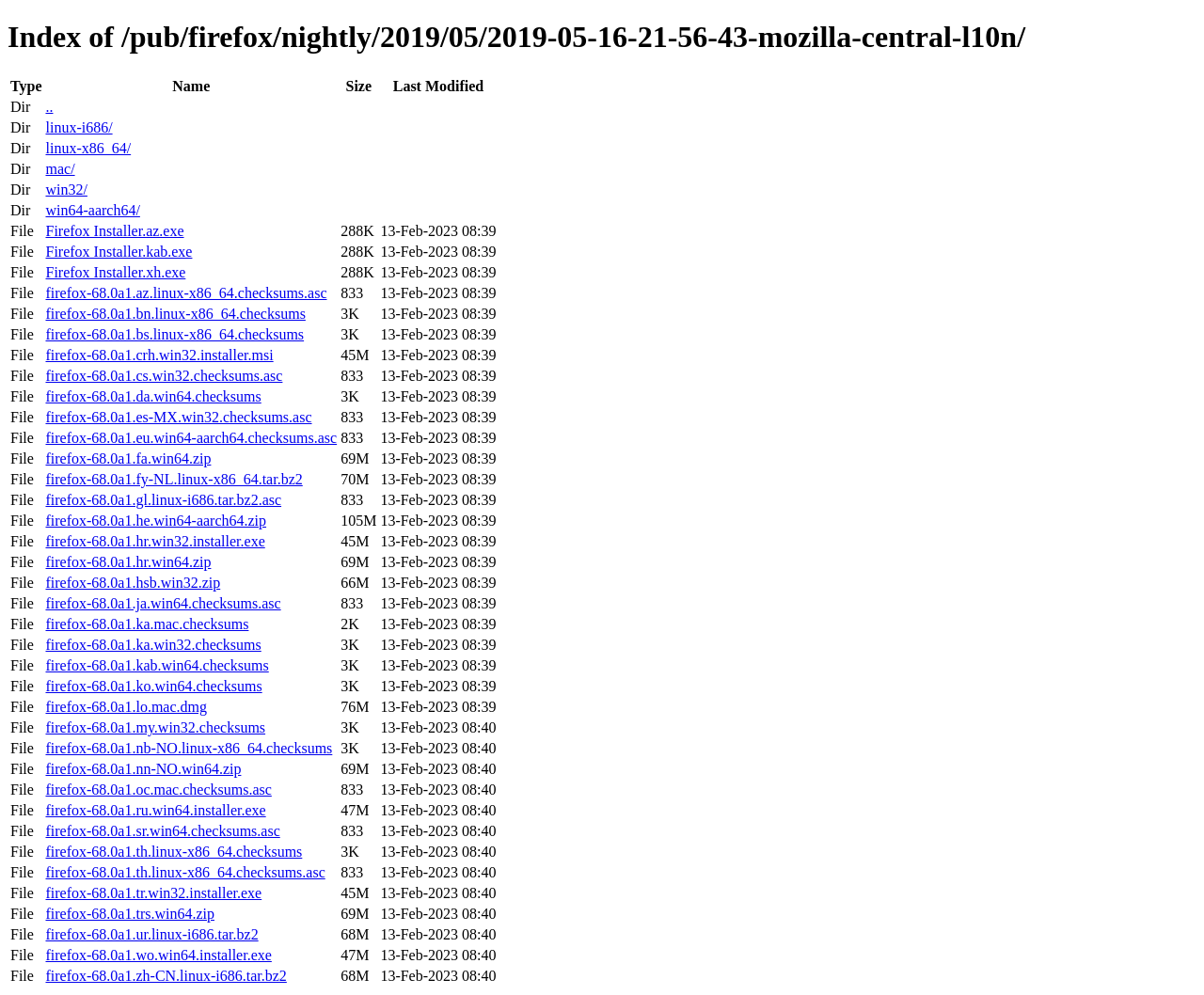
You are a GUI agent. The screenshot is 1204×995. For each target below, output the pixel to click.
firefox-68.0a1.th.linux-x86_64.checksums (173, 852)
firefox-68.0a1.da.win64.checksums (153, 396)
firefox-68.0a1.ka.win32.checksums (153, 645)
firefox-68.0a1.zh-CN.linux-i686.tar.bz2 (165, 976)
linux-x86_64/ (88, 148)
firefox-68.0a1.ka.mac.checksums (146, 624)
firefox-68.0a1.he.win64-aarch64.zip (155, 521)
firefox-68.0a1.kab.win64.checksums (156, 665)
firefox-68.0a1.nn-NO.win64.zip (143, 769)
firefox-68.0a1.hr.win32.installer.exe (154, 541)
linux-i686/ (78, 127)
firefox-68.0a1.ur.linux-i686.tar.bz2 (151, 934)
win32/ (66, 189)
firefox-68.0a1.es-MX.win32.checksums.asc (178, 417)
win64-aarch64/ (92, 210)
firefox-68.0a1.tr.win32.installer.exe (153, 893)
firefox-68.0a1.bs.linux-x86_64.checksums (174, 334)
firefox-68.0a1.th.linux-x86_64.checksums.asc (185, 872)
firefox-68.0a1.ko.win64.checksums (153, 686)
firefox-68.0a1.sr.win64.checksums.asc (162, 831)
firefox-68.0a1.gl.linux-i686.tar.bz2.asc (163, 500)
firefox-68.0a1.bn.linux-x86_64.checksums (175, 314)
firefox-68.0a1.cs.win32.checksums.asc (163, 376)
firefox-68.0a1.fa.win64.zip (128, 458)
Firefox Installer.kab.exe (118, 252)
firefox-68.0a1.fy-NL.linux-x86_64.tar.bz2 (173, 479)
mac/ (59, 169)
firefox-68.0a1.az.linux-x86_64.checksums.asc (185, 293)
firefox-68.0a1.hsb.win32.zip (132, 583)
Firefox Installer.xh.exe (115, 272)
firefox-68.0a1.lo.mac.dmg (126, 707)
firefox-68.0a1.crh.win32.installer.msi (159, 355)
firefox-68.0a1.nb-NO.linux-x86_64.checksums (188, 748)
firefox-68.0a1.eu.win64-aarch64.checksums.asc (191, 438)
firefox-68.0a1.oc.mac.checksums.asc (158, 790)
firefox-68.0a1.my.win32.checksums (155, 727)
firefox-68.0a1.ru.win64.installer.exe (155, 810)
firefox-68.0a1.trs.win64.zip (129, 914)
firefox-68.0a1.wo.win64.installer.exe (158, 955)
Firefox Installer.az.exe (114, 231)
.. (49, 107)
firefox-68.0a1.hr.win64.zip (128, 562)
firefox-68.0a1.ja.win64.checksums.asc (162, 603)
